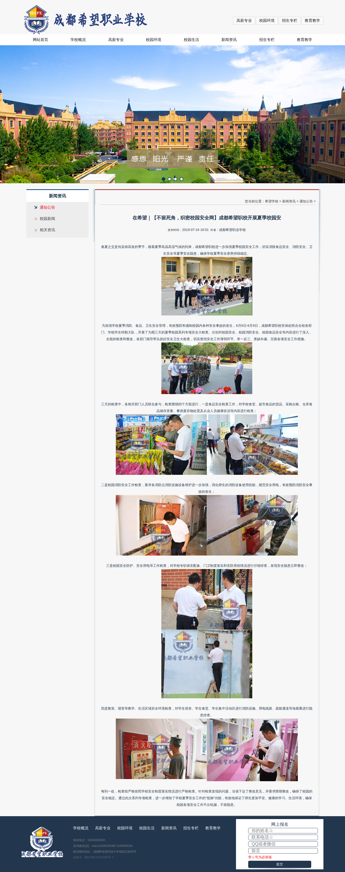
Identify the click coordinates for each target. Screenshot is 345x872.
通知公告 (47, 207)
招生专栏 (289, 20)
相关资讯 (47, 230)
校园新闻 (47, 219)
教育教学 (312, 20)
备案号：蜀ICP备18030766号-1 (93, 857)
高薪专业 (244, 20)
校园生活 (191, 40)
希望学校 (271, 201)
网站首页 (40, 40)
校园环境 (267, 20)
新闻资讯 (229, 40)
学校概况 (78, 40)
